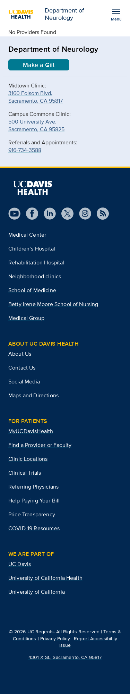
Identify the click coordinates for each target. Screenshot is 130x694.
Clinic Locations (28, 459)
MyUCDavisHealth (30, 431)
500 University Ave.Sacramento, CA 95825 (36, 125)
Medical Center (27, 235)
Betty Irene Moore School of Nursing (53, 304)
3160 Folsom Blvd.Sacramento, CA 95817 (35, 97)
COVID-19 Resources (34, 528)
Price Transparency (31, 514)
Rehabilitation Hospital (36, 262)
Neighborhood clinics (34, 276)
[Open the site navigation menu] (116, 14)
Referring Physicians (33, 487)
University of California (36, 592)
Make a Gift (39, 64)
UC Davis (19, 564)
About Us (19, 354)
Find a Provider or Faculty (39, 445)
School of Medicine (32, 290)
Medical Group (26, 318)
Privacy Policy (55, 638)
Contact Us (22, 368)
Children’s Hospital (31, 249)
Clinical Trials (24, 473)
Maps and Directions (33, 395)
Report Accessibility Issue (88, 642)
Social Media (24, 382)
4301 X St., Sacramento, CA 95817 (65, 657)
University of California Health (45, 578)
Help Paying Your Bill (34, 501)
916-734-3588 (24, 150)
